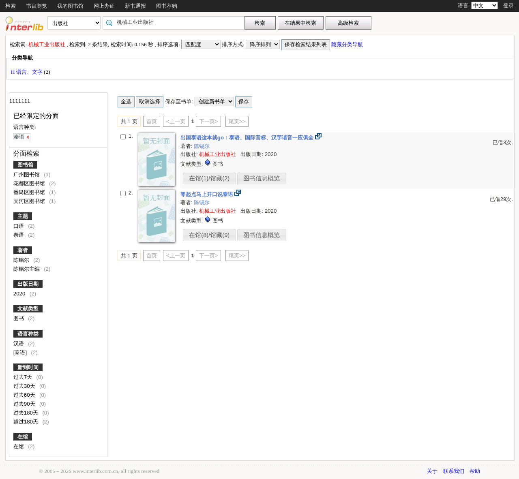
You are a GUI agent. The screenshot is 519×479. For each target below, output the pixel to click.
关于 (432, 471)
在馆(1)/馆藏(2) (209, 178)
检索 (10, 6)
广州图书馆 (27, 174)
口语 (19, 226)
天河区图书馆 (30, 201)
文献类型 (28, 309)
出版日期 (28, 284)
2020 (20, 294)
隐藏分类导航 (347, 44)
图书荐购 (166, 6)
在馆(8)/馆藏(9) (209, 235)
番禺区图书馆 (30, 192)
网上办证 (104, 6)
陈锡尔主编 (27, 269)
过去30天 (25, 386)
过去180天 (26, 413)
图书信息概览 (261, 178)
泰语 (19, 235)
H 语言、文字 (27, 72)
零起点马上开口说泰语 (207, 194)
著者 (22, 250)
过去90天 (25, 404)
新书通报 (135, 6)
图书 (19, 318)
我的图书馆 (70, 6)
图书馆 (25, 165)
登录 (508, 5)
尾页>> (237, 121)
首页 (151, 121)
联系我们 (453, 471)
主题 (22, 216)
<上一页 (175, 121)
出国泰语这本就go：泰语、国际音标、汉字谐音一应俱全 (247, 138)
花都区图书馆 (30, 183)
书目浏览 (36, 6)
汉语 (19, 343)
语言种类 (28, 334)
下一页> (208, 121)
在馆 (22, 437)
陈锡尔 (22, 260)
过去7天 (23, 377)
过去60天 (25, 395)
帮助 (475, 471)
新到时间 (28, 367)
